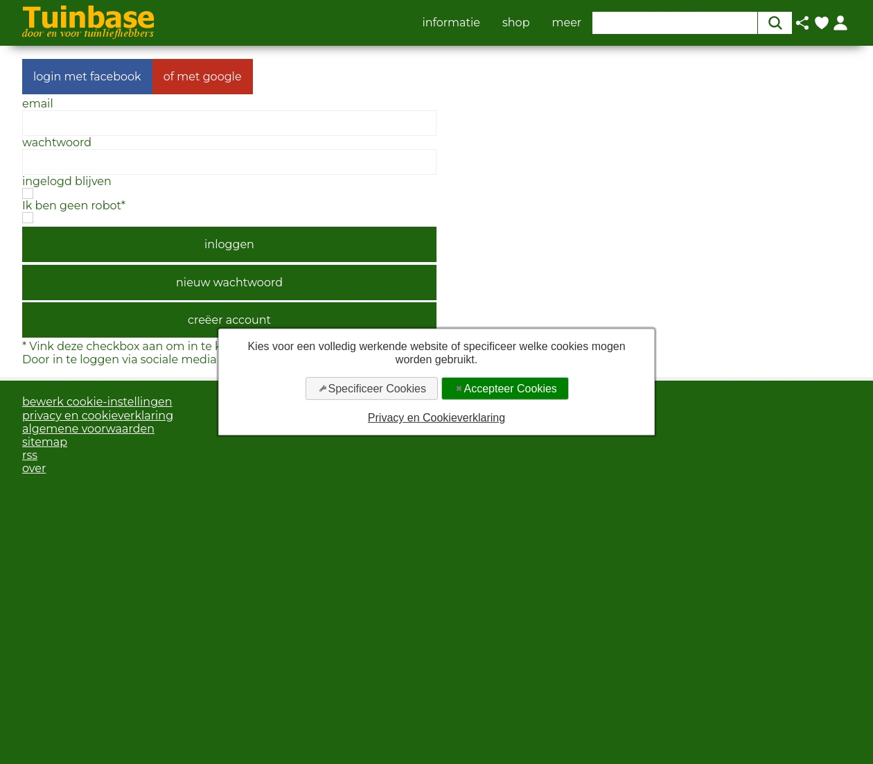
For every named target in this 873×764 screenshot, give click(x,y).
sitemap (44, 442)
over (34, 468)
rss (29, 455)
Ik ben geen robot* (73, 205)
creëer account (229, 320)
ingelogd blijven (67, 181)
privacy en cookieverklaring (97, 415)
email (37, 103)
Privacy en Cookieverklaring (436, 418)
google (222, 76)
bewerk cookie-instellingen (97, 401)
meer (567, 22)
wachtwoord (56, 142)
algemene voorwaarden (88, 428)
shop (516, 22)
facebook (115, 76)
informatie (451, 22)
